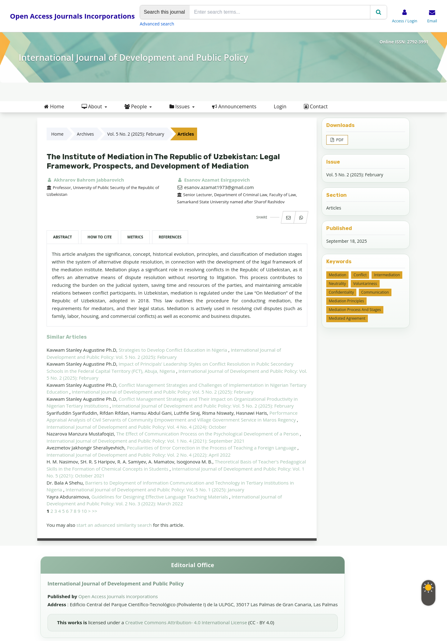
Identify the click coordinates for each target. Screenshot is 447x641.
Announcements (234, 106)
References (170, 237)
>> (94, 511)
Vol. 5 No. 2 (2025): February (135, 134)
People (136, 106)
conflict (360, 275)
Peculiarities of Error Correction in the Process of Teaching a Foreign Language (212, 448)
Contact (316, 106)
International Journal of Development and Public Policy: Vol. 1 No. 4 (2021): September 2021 (146, 441)
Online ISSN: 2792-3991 (403, 42)
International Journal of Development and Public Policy (133, 57)
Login (280, 106)
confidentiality (341, 292)
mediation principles (346, 301)
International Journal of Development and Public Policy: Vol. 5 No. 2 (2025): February (162, 392)
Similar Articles (67, 337)
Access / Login (405, 21)
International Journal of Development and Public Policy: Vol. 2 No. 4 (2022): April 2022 (139, 455)
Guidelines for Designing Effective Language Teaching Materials (160, 497)
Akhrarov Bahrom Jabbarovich (85, 180)
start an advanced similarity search (114, 525)
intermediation (387, 275)
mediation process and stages (355, 309)
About (92, 106)
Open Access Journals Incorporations (72, 15)
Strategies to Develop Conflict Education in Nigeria (173, 350)
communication (375, 292)
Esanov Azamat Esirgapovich (213, 180)
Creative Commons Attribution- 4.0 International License (186, 622)
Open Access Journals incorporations (118, 596)
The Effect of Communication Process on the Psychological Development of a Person (208, 434)
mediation (337, 275)
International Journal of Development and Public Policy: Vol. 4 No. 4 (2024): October (136, 427)
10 (84, 511)
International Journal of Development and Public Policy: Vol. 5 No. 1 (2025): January (155, 489)
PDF (339, 139)
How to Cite (100, 237)
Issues (180, 106)
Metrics (135, 237)
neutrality (337, 283)
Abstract (62, 237)
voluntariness (365, 283)
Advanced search (157, 24)
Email (432, 21)
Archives (85, 134)
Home (54, 106)
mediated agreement (347, 318)
